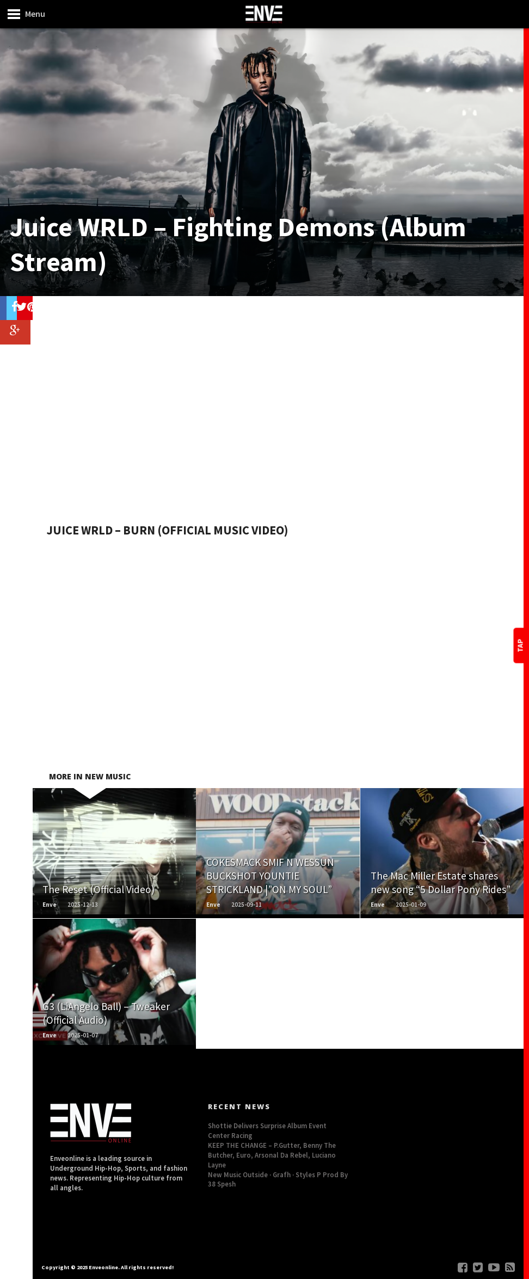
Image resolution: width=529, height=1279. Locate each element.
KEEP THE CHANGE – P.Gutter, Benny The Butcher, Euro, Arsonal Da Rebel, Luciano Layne (272, 1155)
